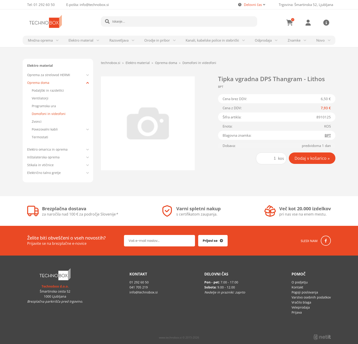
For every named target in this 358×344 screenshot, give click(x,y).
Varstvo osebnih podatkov (311, 297)
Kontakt (297, 287)
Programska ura (44, 106)
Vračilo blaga (301, 302)
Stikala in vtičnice (40, 165)
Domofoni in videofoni (49, 114)
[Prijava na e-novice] (213, 240)
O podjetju (300, 282)
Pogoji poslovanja (305, 292)
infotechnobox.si (94, 4)
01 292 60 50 (44, 4)
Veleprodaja (301, 307)
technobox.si (110, 63)
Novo (320, 40)
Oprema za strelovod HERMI (48, 75)
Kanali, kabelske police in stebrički (212, 40)
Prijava (308, 22)
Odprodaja (263, 40)
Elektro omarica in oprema (47, 149)
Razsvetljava (119, 40)
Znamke (294, 40)
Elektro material (80, 40)
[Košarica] (289, 22)
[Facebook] (326, 241)
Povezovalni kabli (45, 129)
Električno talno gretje (44, 173)
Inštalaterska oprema (43, 157)
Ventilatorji (40, 98)
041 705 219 (138, 287)
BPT (328, 135)
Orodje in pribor (157, 40)
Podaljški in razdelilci (48, 90)
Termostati (40, 137)
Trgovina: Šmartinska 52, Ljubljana (306, 4)
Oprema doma (38, 82)
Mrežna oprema (40, 40)
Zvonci (37, 121)
